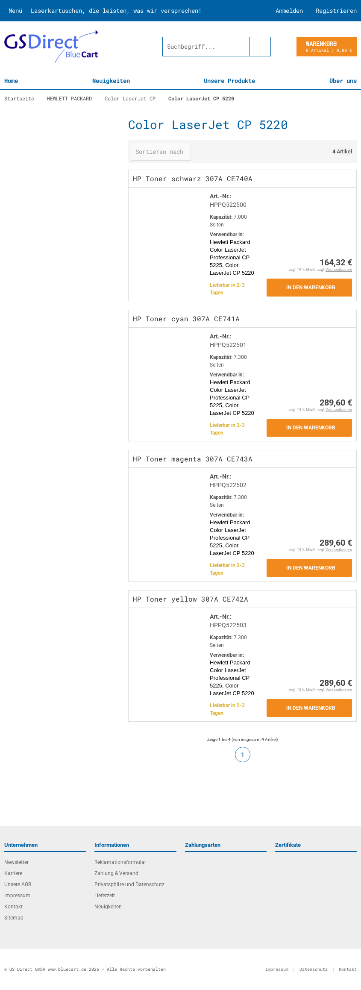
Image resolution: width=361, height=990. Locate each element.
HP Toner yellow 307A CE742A (190, 598)
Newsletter (16, 862)
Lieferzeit (104, 896)
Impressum (17, 896)
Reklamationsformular (120, 862)
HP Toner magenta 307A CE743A (192, 458)
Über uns (343, 80)
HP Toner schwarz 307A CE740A (192, 178)
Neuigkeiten (111, 80)
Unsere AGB (17, 884)
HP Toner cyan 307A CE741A (186, 318)
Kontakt (13, 907)
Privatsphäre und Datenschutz (129, 884)
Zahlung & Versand (116, 873)
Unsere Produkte (229, 80)
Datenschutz (313, 969)
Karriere (13, 873)
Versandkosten (339, 269)
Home (11, 80)
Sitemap (13, 918)
